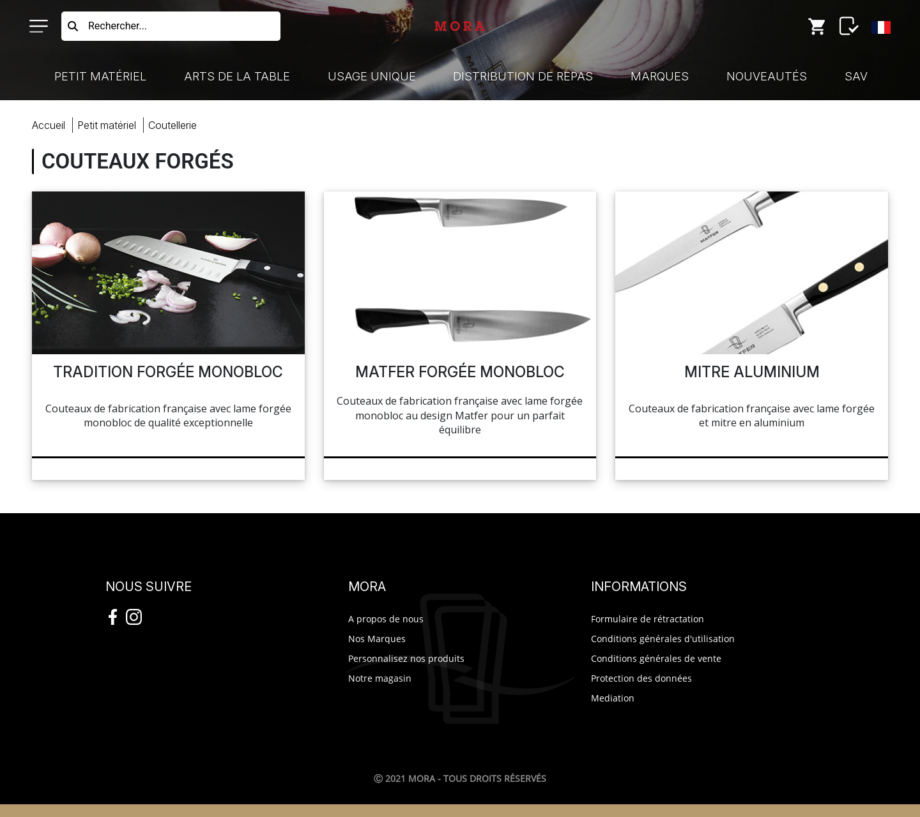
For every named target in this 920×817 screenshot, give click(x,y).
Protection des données (641, 678)
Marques (660, 76)
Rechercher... (117, 26)
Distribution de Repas (523, 76)
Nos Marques (377, 639)
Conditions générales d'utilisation (663, 639)
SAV (856, 76)
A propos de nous (386, 619)
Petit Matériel (100, 76)
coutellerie (172, 125)
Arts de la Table (237, 76)
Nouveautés (766, 76)
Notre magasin (379, 678)
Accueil (48, 125)
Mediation (612, 698)
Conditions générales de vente (656, 658)
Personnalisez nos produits (406, 658)
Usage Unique (372, 76)
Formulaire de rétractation (647, 619)
